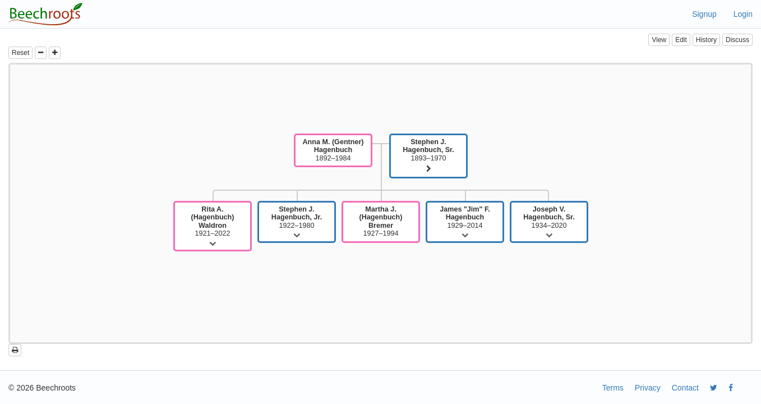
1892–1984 (332, 150)
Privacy (648, 387)
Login (743, 14)
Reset (20, 53)
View (659, 40)
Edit (681, 40)
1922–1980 (296, 217)
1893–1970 (428, 150)
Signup (704, 14)
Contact (685, 387)
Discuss (737, 40)
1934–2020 (549, 217)
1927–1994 (381, 221)
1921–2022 (212, 221)
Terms (613, 387)
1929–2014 (465, 217)
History (706, 40)
